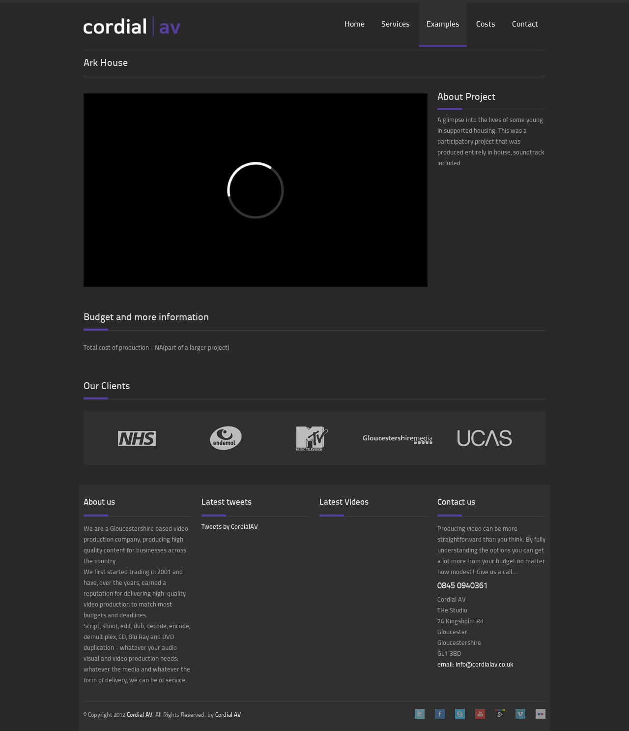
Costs (485, 25)
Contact (525, 25)
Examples (443, 25)
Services (395, 25)
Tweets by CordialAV (229, 527)
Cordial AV (139, 715)
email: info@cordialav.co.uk (475, 665)
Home (354, 25)
